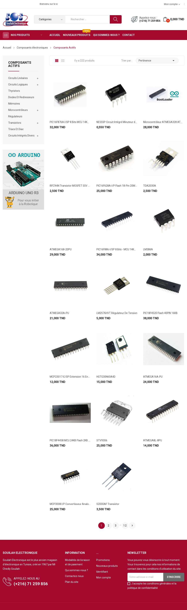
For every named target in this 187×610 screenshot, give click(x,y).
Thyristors (14, 90)
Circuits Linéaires (18, 78)
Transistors (14, 122)
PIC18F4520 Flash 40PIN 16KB (160, 313)
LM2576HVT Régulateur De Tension (116, 313)
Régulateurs (15, 116)
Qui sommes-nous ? (76, 570)
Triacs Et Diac (16, 129)
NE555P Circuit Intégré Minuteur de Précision (116, 122)
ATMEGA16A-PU (153, 376)
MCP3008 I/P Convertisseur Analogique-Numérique (70, 504)
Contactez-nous (74, 576)
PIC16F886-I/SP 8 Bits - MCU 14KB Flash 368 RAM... (116, 249)
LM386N (148, 249)
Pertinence (157, 60)
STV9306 (101, 440)
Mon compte (103, 577)
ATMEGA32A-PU (59, 313)
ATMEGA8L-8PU (152, 440)
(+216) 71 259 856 (149, 20)
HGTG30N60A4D (105, 376)
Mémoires (14, 103)
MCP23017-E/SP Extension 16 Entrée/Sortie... (70, 376)
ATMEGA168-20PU (61, 249)
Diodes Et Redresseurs (21, 97)
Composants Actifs (19, 64)
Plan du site (71, 581)
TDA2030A (149, 185)
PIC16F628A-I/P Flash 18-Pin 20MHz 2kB (116, 185)
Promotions (103, 560)
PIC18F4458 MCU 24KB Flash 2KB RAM (70, 440)
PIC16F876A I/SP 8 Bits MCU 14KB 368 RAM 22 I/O (70, 122)
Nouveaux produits (107, 565)
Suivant (132, 525)
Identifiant (102, 571)
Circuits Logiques (18, 84)
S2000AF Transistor (107, 504)
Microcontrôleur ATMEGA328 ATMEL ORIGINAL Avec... (163, 122)
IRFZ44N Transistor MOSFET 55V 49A (70, 185)
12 (125, 525)
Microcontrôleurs (18, 110)
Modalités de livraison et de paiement (77, 562)
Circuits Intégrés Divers (21, 135)
